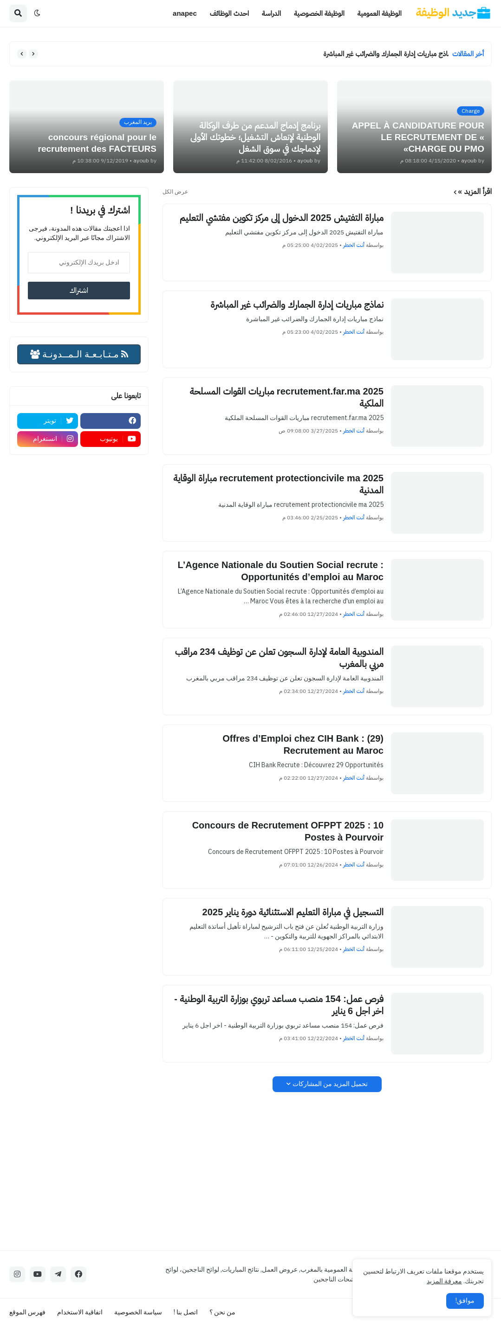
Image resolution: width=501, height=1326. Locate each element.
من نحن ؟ (222, 1312)
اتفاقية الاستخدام (80, 1312)
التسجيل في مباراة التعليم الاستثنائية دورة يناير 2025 (293, 912)
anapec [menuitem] (185, 13)
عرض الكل (175, 191)
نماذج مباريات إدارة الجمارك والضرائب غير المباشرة (384, 54)
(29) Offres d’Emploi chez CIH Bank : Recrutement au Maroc (303, 744)
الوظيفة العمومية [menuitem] (380, 13)
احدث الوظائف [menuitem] (229, 13)
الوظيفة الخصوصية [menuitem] (319, 13)
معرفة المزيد (444, 1281)
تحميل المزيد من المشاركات (330, 1084)
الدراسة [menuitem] (271, 13)
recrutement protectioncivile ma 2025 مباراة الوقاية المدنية (279, 484)
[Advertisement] (327, 1171)
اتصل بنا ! (186, 1312)
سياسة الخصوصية (138, 1312)
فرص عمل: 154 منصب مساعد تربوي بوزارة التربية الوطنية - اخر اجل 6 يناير (279, 1005)
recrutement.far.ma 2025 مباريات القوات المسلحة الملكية (287, 397)
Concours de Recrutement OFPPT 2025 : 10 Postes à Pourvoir (288, 831)
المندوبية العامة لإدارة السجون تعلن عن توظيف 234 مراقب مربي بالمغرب (279, 658)
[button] (37, 13)
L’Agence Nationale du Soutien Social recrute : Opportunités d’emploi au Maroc (281, 571)
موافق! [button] (465, 1301)
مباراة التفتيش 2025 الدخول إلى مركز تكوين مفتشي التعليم (282, 218)
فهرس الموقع (27, 1312)
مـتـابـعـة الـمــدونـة (79, 354)
